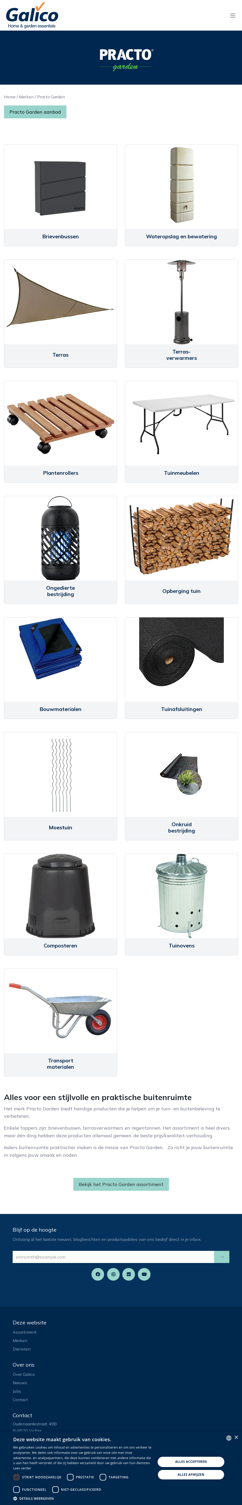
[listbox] (228, 1438)
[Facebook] (97, 1274)
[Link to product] (60, 187)
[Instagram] (113, 1274)
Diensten (22, 1349)
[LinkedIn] (128, 1274)
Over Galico (24, 1374)
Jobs (17, 1391)
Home (10, 96)
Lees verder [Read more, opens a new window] (22, 1468)
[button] (221, 1257)
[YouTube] (144, 1274)
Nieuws (20, 1382)
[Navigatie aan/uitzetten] (233, 15)
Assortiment (25, 1332)
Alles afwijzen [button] (191, 1474)
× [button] (236, 1438)
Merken (26, 96)
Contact (20, 1399)
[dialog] (121, 1468)
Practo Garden (51, 96)
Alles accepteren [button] (191, 1461)
